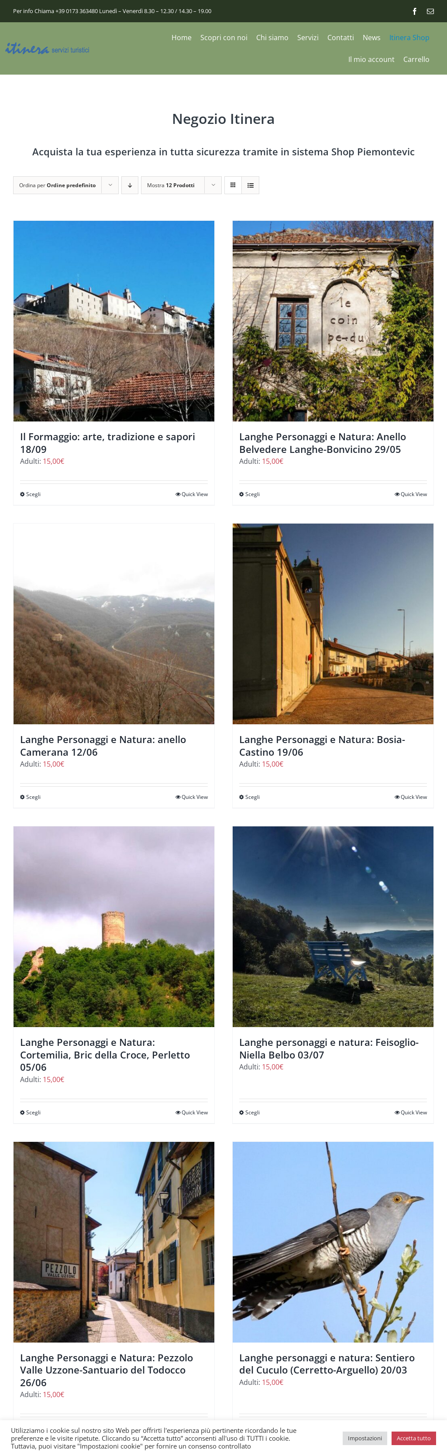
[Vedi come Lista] (250, 185)
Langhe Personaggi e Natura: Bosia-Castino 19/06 (322, 745)
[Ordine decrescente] (129, 185)
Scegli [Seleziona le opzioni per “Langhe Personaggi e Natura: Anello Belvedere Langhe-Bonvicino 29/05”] (252, 494)
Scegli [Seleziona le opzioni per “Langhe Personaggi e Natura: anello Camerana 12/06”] (33, 797)
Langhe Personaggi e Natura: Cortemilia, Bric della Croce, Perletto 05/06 (105, 1054)
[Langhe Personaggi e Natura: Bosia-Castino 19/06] (333, 624)
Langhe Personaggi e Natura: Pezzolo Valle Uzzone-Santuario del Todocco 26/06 (106, 1370)
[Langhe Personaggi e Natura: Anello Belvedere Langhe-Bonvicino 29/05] (333, 321)
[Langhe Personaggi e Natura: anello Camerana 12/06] (114, 624)
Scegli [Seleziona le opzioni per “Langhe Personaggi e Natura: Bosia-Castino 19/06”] (252, 797)
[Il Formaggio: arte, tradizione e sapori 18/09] (114, 321)
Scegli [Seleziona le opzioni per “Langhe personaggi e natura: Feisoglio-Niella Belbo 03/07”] (252, 1112)
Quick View (195, 494)
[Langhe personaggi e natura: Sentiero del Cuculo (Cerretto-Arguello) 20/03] (333, 1242)
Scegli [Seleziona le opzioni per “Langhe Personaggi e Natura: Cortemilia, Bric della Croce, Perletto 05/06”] (33, 1112)
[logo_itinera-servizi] (48, 46)
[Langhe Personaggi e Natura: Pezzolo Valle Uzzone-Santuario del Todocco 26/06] (114, 1242)
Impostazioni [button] (365, 1438)
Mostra (171, 185)
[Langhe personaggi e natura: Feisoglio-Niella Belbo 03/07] (333, 926)
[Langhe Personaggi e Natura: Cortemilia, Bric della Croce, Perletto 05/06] (114, 926)
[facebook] (414, 11)
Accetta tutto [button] (414, 1438)
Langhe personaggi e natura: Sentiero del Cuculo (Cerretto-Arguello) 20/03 (327, 1364)
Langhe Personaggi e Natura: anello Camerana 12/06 (103, 745)
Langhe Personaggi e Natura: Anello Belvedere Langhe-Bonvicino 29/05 (322, 443)
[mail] (430, 11)
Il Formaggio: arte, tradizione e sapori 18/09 (107, 443)
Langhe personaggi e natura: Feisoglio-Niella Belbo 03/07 (329, 1048)
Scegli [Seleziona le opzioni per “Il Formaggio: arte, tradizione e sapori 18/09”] (33, 494)
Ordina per (57, 185)
